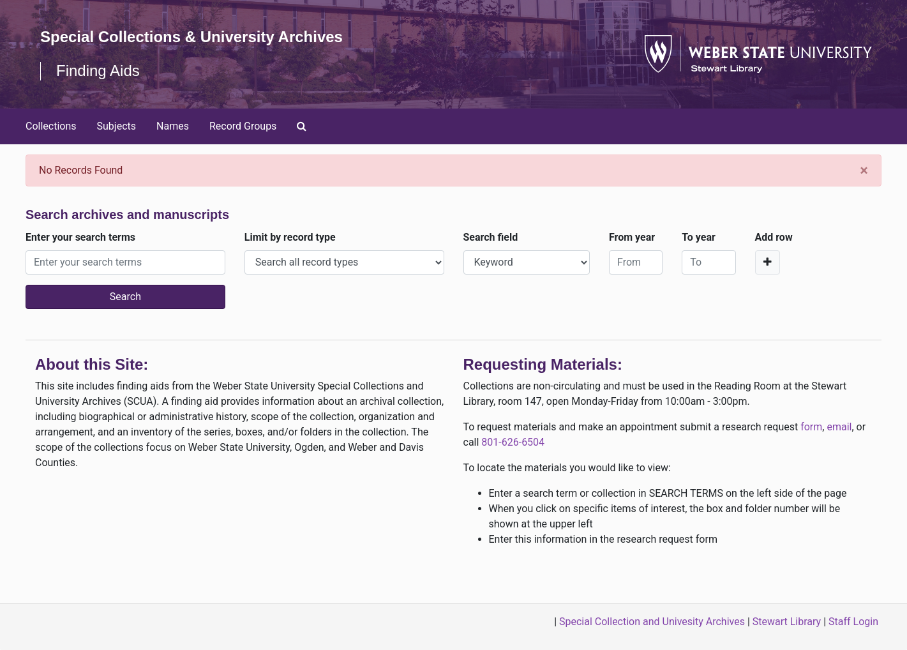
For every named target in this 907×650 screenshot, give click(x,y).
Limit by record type (290, 237)
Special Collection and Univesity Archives (652, 622)
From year (632, 237)
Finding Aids (98, 70)
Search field (490, 237)
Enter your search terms (80, 237)
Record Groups (242, 126)
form (811, 427)
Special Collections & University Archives (191, 36)
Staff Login (853, 622)
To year (699, 237)
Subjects (116, 126)
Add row (774, 237)
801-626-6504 (512, 442)
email (839, 427)
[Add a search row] (767, 262)
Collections (51, 126)
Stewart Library (787, 622)
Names (172, 126)
